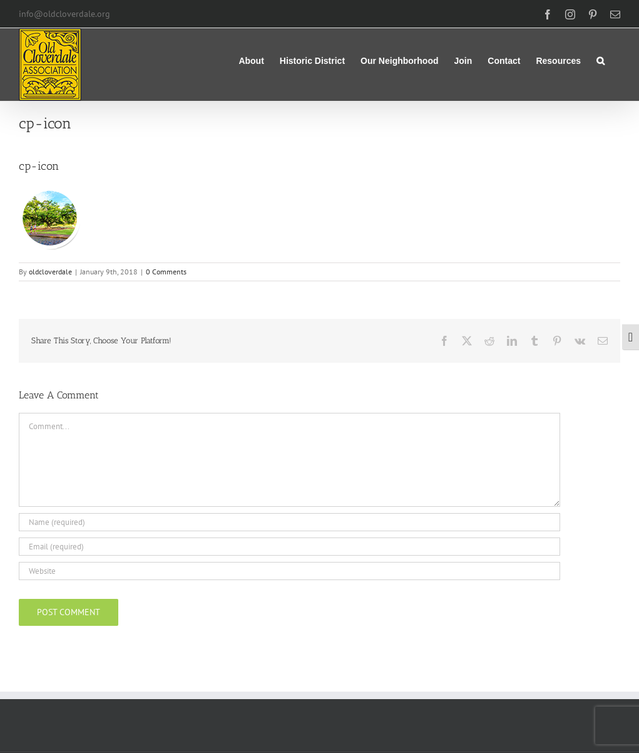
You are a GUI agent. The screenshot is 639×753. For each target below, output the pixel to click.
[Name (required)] (289, 522)
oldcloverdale (50, 271)
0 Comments (166, 271)
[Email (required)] (289, 546)
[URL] (289, 571)
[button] (600, 59)
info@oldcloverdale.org (64, 13)
